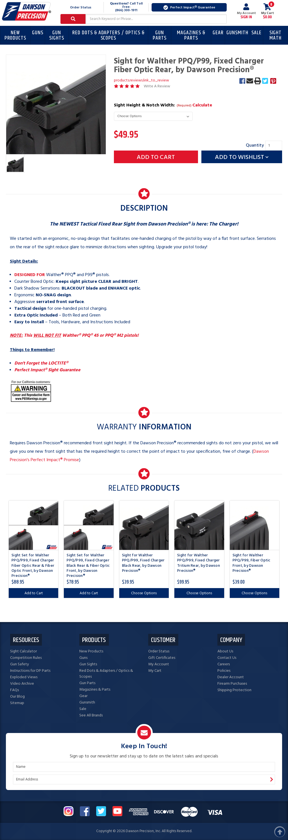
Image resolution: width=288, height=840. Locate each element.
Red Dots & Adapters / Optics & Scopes (108, 35)
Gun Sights (56, 35)
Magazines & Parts (191, 35)
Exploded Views (23, 677)
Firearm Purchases (232, 684)
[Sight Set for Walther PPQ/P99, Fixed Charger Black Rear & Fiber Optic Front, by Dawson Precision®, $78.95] (88, 525)
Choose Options (144, 593)
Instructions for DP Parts (30, 671)
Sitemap (17, 703)
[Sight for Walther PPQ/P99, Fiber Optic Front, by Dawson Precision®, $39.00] (254, 525)
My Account (246, 11)
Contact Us (226, 658)
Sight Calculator (23, 651)
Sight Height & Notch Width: (163, 105)
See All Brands (91, 715)
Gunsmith (237, 33)
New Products (15, 35)
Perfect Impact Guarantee (189, 7)
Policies (223, 671)
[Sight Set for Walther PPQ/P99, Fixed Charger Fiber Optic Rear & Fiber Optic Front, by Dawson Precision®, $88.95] (33, 525)
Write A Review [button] (157, 86)
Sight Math (275, 35)
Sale (256, 33)
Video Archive (22, 684)
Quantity (255, 145)
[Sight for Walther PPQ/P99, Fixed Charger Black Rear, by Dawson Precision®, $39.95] (144, 525)
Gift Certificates (161, 658)
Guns (37, 33)
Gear (218, 33)
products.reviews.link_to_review (141, 80)
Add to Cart (33, 593)
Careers (223, 664)
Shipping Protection (234, 690)
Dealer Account (230, 677)
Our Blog (17, 697)
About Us (225, 651)
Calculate (202, 105)
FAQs (14, 690)
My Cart (154, 671)
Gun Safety (19, 664)
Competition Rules (26, 658)
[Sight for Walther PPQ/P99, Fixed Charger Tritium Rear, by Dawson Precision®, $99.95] (199, 525)
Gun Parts (159, 35)
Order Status (80, 7)
